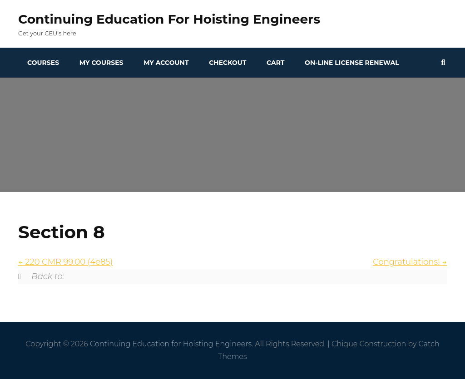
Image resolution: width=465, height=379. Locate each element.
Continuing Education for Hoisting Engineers (169, 19)
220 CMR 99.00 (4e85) (65, 262)
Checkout (227, 63)
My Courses (101, 63)
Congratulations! (410, 262)
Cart (275, 63)
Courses (43, 63)
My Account (165, 63)
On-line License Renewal (352, 63)
